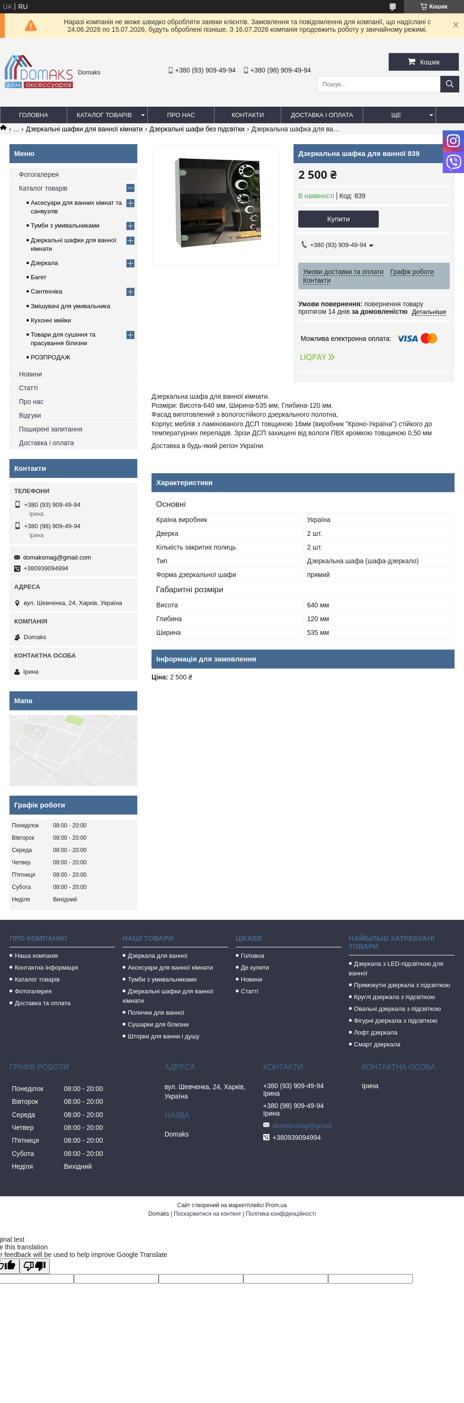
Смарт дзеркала (377, 1044)
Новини (30, 374)
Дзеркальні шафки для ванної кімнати (84, 129)
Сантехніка (46, 291)
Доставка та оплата (43, 1003)
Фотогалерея (39, 174)
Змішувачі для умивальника (70, 306)
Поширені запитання (50, 429)
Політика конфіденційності (281, 1213)
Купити (338, 219)
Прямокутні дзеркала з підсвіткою (402, 985)
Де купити (255, 967)
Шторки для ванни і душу (163, 1036)
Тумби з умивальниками (65, 225)
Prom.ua (276, 1205)
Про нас (181, 115)
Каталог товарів (104, 115)
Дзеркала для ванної (157, 955)
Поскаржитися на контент (207, 1213)
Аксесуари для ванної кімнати (170, 967)
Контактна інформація (46, 967)
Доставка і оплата (322, 115)
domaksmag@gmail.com (57, 557)
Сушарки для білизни (158, 1024)
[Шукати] (449, 84)
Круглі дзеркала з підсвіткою (394, 996)
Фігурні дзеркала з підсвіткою (395, 1020)
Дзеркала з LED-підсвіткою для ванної (396, 968)
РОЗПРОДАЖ (50, 357)
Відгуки (30, 415)
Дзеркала (44, 262)
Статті (28, 388)
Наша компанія (36, 955)
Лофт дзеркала (376, 1032)
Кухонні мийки (51, 320)
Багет (38, 277)
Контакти (248, 115)
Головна (33, 115)
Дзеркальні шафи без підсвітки (197, 129)
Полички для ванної (156, 1012)
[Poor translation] (34, 1266)
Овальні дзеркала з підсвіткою (397, 1008)
